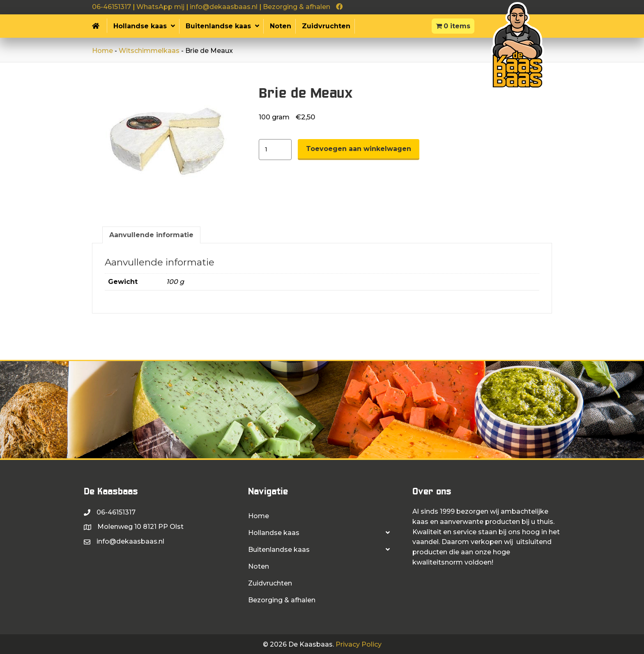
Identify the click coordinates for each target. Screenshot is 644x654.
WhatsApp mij (160, 7)
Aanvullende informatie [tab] (151, 235)
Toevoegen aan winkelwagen (358, 149)
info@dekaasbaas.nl (224, 7)
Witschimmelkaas (149, 51)
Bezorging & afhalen (296, 7)
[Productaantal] (275, 149)
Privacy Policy (359, 644)
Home (102, 51)
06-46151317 (111, 7)
